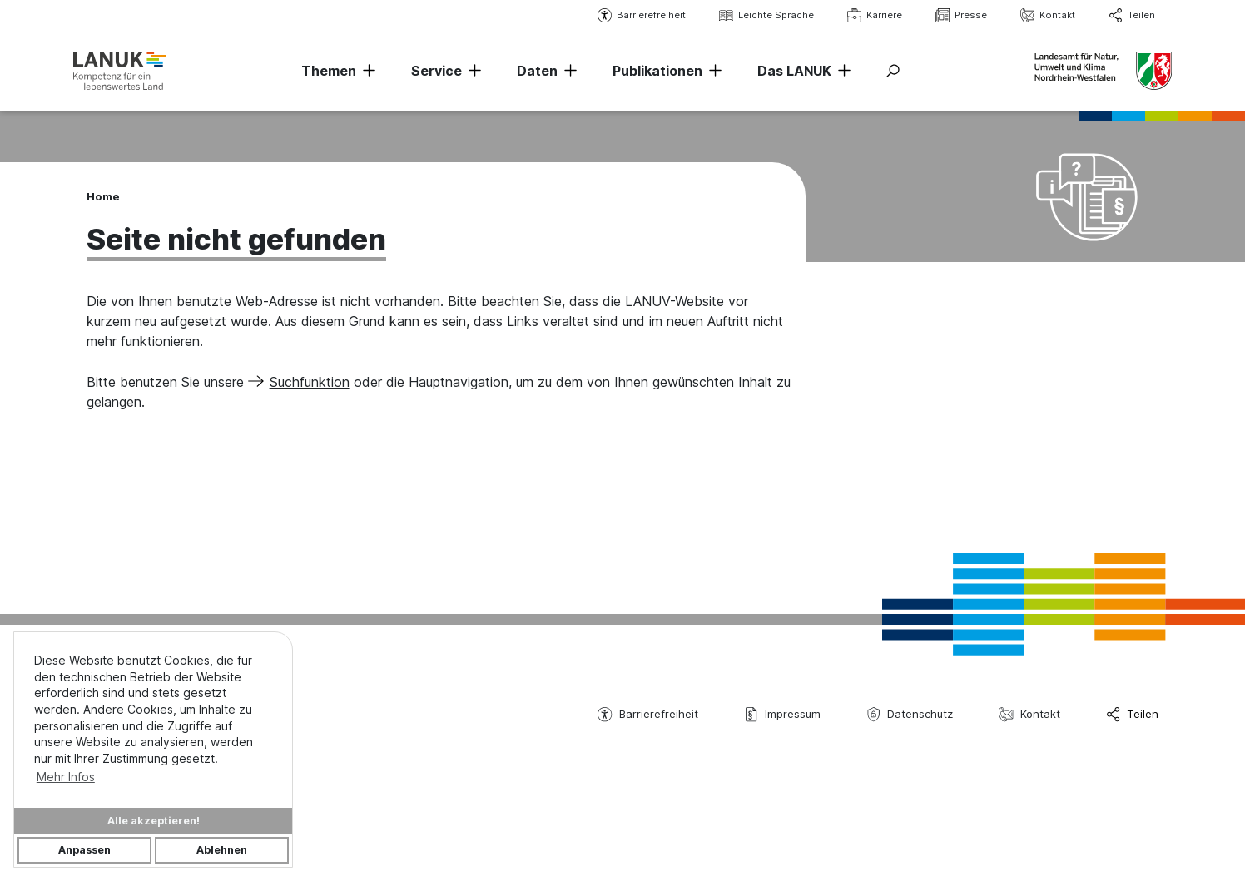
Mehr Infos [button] (66, 777)
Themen (328, 70)
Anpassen (84, 850)
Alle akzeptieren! (153, 820)
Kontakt (1047, 15)
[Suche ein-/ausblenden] (893, 70)
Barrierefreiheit (642, 15)
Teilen (1132, 15)
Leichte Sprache (766, 15)
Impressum (782, 714)
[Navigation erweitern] (366, 71)
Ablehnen (221, 850)
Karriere (874, 15)
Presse (961, 15)
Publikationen (657, 70)
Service (436, 70)
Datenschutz (909, 714)
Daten (537, 70)
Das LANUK (794, 70)
